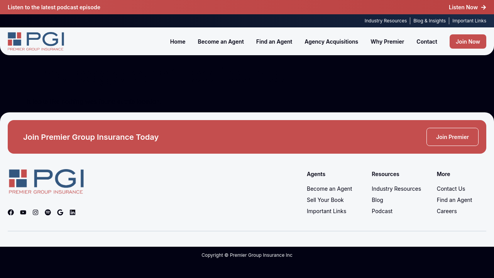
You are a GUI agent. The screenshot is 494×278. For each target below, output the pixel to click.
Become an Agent (221, 41)
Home (178, 41)
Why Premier (387, 41)
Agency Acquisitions (331, 41)
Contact (426, 41)
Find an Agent (274, 41)
